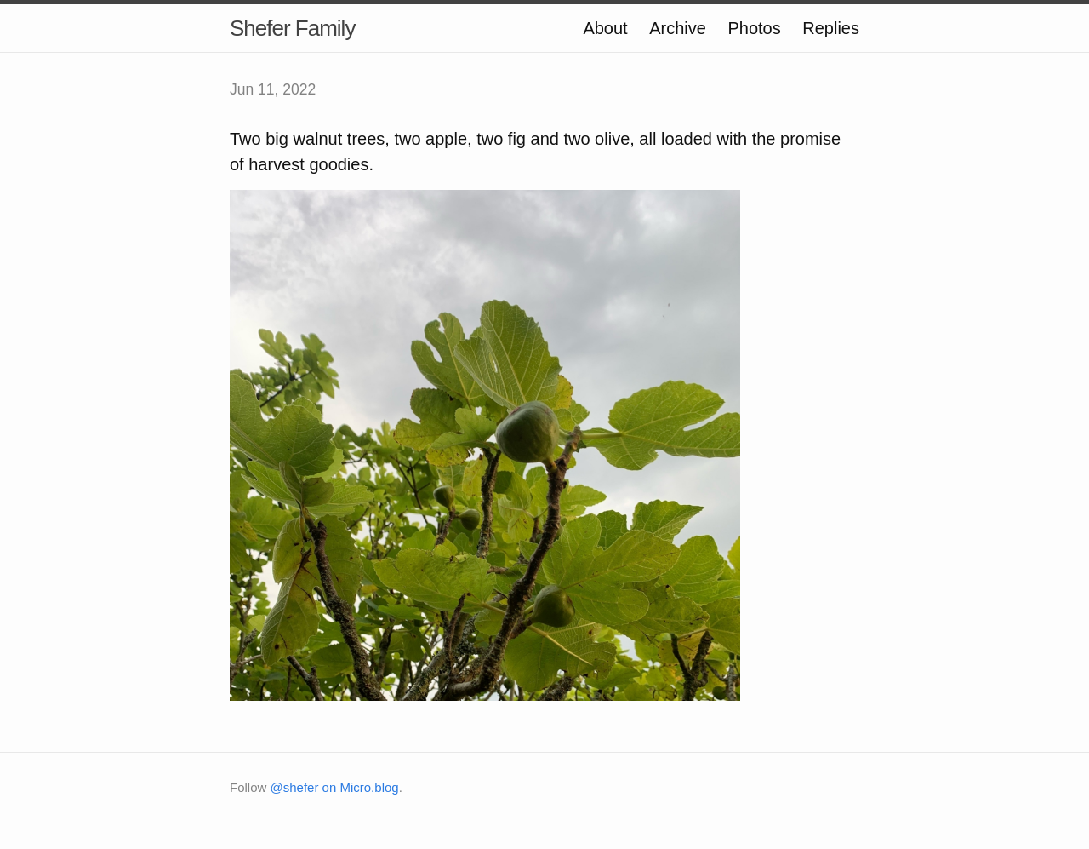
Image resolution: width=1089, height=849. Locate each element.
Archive (677, 28)
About (605, 28)
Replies (830, 28)
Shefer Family (292, 28)
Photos (753, 28)
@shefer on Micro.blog (335, 787)
